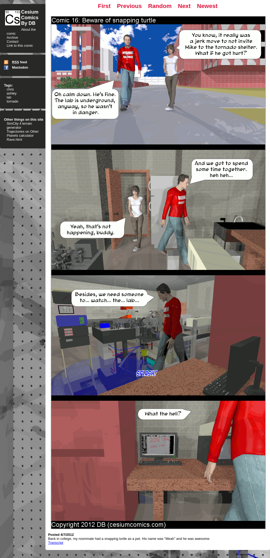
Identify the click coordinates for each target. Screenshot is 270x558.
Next (184, 6)
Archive (12, 38)
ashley (12, 93)
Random (160, 6)
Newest (207, 6)
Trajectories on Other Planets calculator (23, 133)
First (104, 6)
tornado (12, 101)
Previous (129, 6)
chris (10, 89)
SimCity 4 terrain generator (19, 125)
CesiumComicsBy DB (29, 17)
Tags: (8, 85)
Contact (12, 42)
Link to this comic (20, 46)
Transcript (55, 543)
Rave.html (14, 139)
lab (9, 97)
